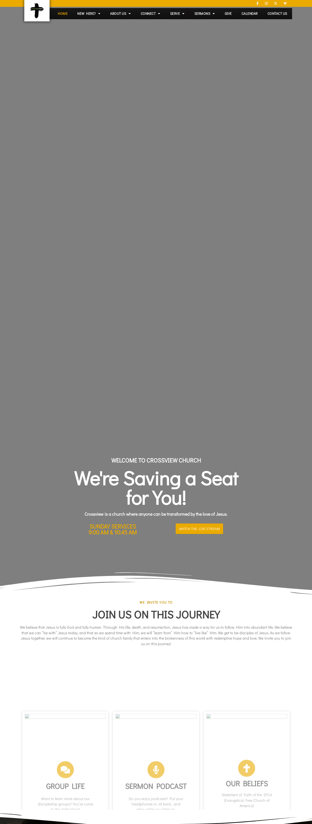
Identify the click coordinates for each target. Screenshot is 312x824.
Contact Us (277, 13)
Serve (177, 13)
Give (228, 13)
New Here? (88, 13)
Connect (150, 13)
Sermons (204, 13)
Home (63, 13)
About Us (120, 13)
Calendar (250, 13)
